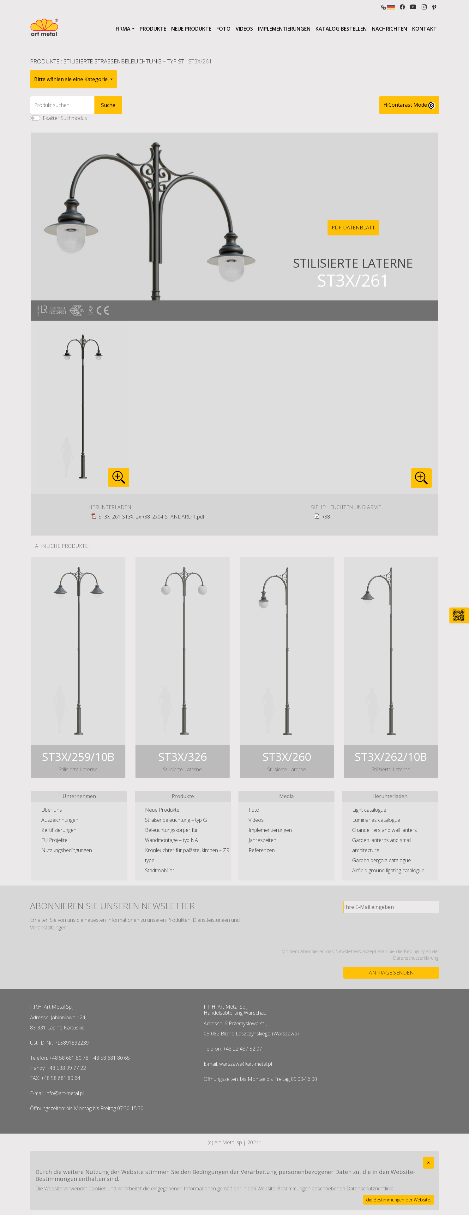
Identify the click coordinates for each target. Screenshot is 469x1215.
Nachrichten (389, 28)
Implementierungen (284, 28)
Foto (223, 28)
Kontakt (424, 28)
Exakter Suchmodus (65, 118)
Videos (244, 28)
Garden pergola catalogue (381, 860)
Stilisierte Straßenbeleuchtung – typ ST (123, 61)
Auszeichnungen (59, 819)
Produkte (153, 28)
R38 (325, 516)
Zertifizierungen (58, 830)
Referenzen (262, 850)
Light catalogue (369, 809)
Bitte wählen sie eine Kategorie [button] (71, 79)
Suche (108, 105)
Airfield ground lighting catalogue (388, 870)
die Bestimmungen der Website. (398, 1200)
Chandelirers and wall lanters (384, 830)
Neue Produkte (191, 28)
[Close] (428, 1163)
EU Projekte (54, 840)
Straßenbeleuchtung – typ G (176, 819)
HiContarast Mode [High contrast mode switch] (409, 105)
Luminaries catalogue (376, 819)
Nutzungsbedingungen (66, 850)
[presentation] (391, 930)
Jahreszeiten (262, 840)
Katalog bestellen (341, 28)
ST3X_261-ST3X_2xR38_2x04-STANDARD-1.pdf (151, 516)
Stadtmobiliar (159, 870)
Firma (123, 28)
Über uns (51, 809)
